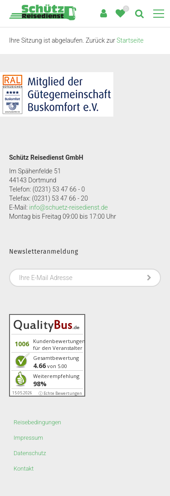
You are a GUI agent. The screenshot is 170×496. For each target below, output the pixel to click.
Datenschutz (30, 453)
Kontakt (24, 468)
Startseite (130, 40)
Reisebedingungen (37, 422)
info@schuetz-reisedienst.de (68, 207)
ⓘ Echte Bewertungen (60, 393)
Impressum (28, 437)
